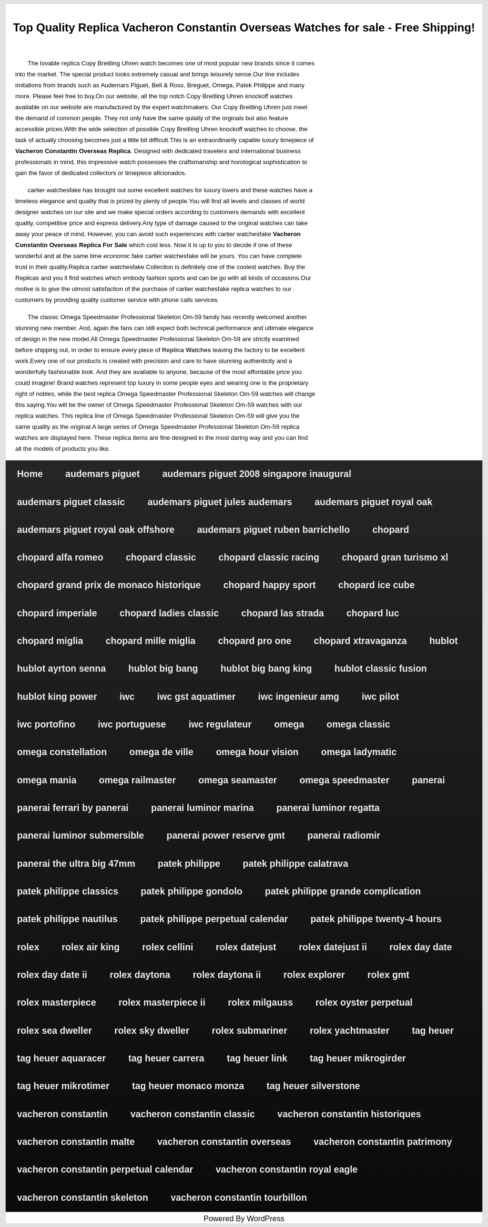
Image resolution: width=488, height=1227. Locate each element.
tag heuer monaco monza (188, 1086)
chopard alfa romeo (60, 557)
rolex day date (420, 947)
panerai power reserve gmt (226, 835)
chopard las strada (282, 613)
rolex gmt (388, 974)
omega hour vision (257, 752)
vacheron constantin (62, 1114)
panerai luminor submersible (80, 835)
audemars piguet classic (71, 502)
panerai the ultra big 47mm (76, 863)
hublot (443, 640)
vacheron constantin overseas (224, 1141)
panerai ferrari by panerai (73, 807)
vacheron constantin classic (193, 1114)
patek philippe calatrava (295, 863)
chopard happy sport (270, 585)
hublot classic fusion (381, 668)
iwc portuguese (132, 724)
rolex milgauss (260, 1002)
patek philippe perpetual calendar (214, 919)
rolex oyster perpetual (364, 1002)
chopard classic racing (269, 557)
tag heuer (433, 1030)
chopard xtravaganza (360, 640)
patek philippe (189, 863)
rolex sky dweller (151, 1030)
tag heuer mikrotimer (63, 1086)
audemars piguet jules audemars (219, 502)
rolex (28, 947)
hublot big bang (163, 668)
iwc (127, 696)
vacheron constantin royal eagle (286, 1169)
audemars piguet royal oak (373, 502)
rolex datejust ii (333, 947)
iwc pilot (380, 696)
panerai (428, 780)
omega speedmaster (344, 780)
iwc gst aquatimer (196, 696)
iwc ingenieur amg (298, 696)
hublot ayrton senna (61, 668)
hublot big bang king (266, 668)
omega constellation (62, 752)
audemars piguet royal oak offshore (96, 529)
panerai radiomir (343, 835)
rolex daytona (140, 974)
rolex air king (91, 947)
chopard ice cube (376, 585)
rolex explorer (314, 974)
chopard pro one (254, 640)
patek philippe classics (67, 891)
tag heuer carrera (166, 1058)
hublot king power (57, 696)
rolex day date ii (52, 974)
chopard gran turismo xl (395, 557)
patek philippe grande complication (343, 891)
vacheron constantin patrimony (383, 1141)
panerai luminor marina (202, 807)
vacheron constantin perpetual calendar (105, 1169)
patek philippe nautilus (67, 919)
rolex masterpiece (56, 1002)
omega (289, 724)
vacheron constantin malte (76, 1141)
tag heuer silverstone (313, 1086)
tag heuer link (257, 1058)
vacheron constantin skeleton (82, 1197)
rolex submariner (249, 1030)
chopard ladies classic (169, 613)
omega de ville (161, 752)
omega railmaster (137, 780)
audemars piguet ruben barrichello (273, 529)
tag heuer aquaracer (61, 1058)
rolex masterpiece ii (162, 1002)
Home (30, 473)
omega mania (47, 780)
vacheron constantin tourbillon (239, 1197)
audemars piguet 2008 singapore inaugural (256, 473)
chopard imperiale (57, 613)
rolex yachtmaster (349, 1030)
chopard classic (161, 557)
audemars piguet (102, 473)
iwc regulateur (220, 724)
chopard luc (372, 613)
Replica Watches (186, 350)
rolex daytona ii (227, 974)
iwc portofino (46, 724)
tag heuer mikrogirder (358, 1058)
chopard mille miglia (151, 640)
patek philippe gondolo (191, 891)
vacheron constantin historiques (349, 1114)
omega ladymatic (358, 752)
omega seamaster (237, 780)
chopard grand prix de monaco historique (109, 585)
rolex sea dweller (54, 1030)
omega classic (358, 724)
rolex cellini (167, 947)
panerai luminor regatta (328, 807)
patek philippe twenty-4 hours (375, 919)
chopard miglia (50, 640)
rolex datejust (246, 947)
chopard (390, 529)
